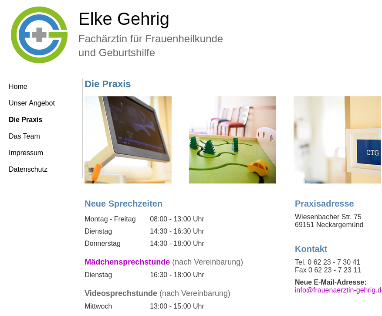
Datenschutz (28, 169)
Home (18, 86)
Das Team (24, 136)
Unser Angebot (32, 103)
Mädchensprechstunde (127, 262)
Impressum (26, 152)
